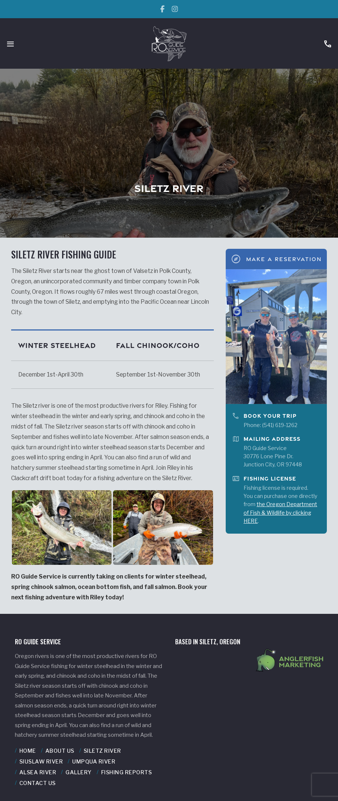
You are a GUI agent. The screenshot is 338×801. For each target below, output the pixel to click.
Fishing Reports (126, 772)
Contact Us (37, 783)
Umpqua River (93, 761)
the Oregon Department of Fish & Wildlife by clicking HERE (280, 512)
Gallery (78, 772)
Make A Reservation (276, 259)
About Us (59, 751)
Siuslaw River (41, 761)
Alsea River (38, 772)
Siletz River (102, 751)
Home (27, 751)
